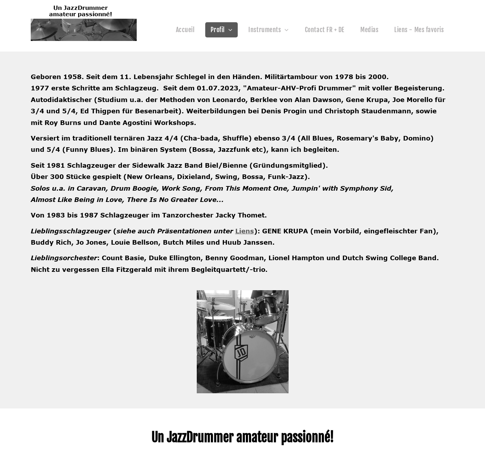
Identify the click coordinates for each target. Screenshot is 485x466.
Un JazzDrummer (80, 8)
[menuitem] (188, 29)
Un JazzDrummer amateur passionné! (242, 438)
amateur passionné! (80, 14)
